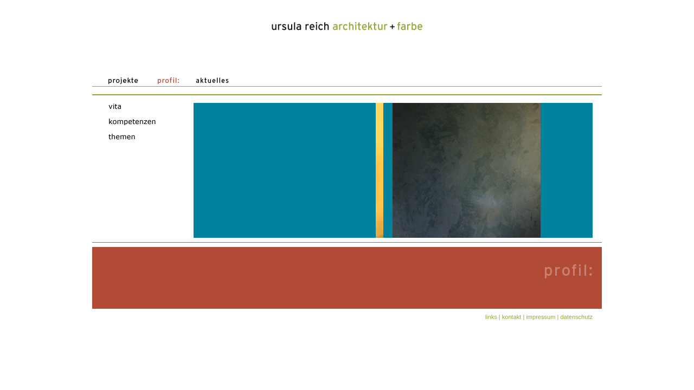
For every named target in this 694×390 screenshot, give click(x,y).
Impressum (540, 317)
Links (491, 317)
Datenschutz (576, 317)
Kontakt (512, 317)
